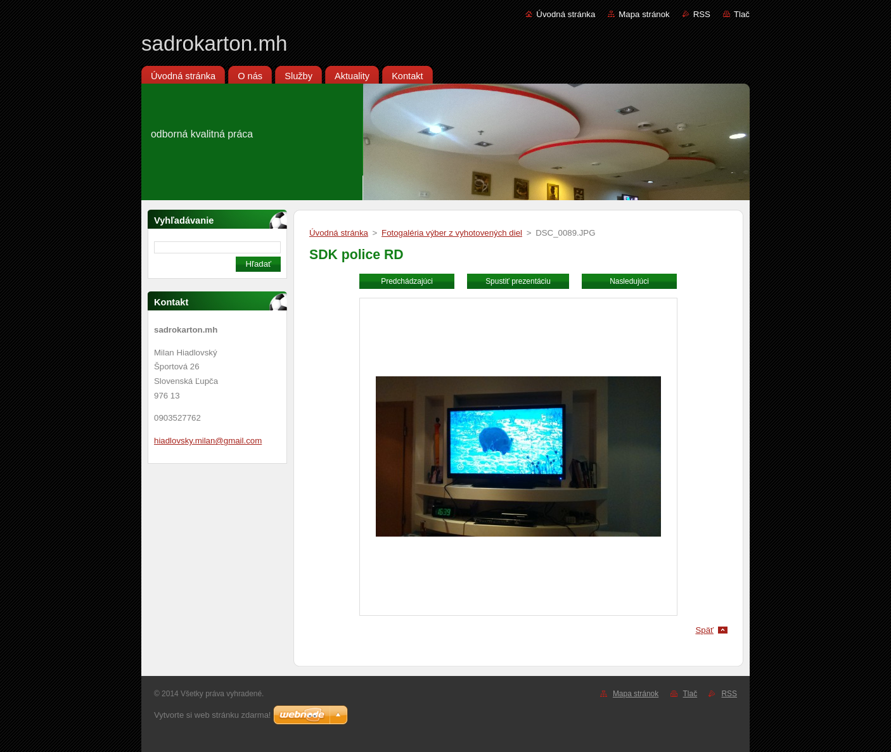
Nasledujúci (629, 281)
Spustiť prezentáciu (518, 281)
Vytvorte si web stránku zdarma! (212, 715)
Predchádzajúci (407, 281)
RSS (701, 14)
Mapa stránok (644, 14)
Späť (704, 630)
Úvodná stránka (565, 14)
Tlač (742, 14)
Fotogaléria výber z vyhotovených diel (451, 233)
